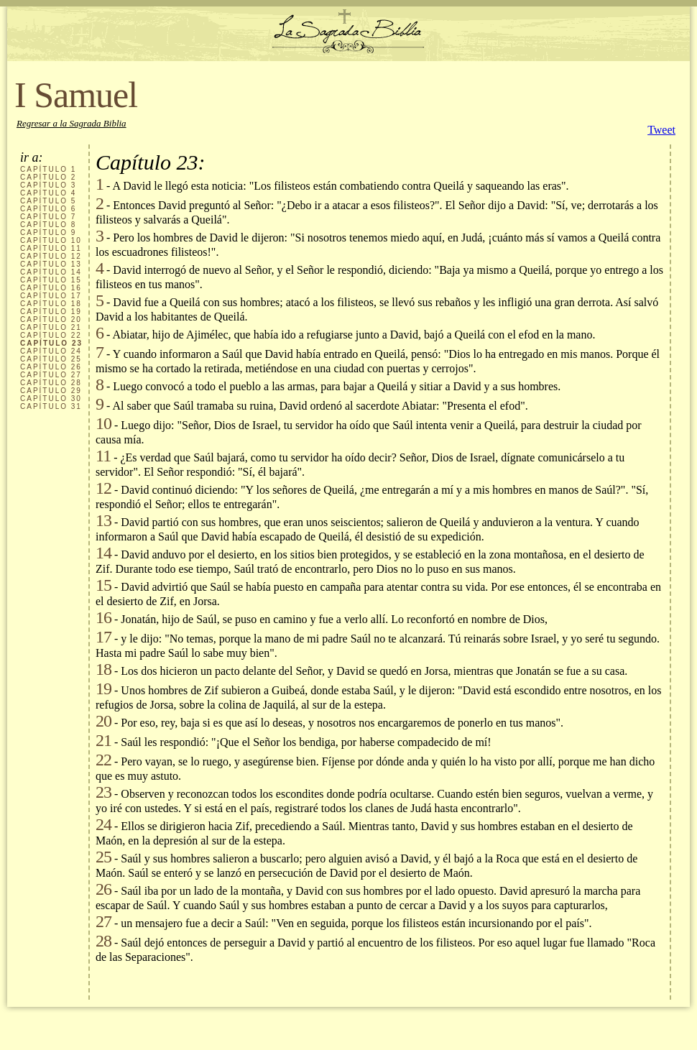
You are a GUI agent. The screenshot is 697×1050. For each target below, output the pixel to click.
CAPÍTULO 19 (51, 312)
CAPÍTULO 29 (51, 391)
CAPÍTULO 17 (51, 296)
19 (103, 688)
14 (103, 552)
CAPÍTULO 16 (51, 288)
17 (103, 636)
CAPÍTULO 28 (51, 383)
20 (103, 720)
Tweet (661, 130)
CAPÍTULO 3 (48, 185)
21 (103, 740)
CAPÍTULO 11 (51, 248)
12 (103, 488)
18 (103, 669)
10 (103, 423)
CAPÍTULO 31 (51, 406)
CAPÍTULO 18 (51, 304)
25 (103, 856)
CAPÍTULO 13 (51, 264)
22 (103, 759)
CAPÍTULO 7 (48, 217)
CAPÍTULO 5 (48, 201)
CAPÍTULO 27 (51, 375)
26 (103, 889)
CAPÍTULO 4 (48, 193)
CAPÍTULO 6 (48, 209)
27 (103, 921)
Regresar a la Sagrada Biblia (71, 123)
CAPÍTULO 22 (51, 335)
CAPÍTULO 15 (51, 280)
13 (103, 520)
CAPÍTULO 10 (51, 240)
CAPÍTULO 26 (51, 367)
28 (103, 940)
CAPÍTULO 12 (51, 256)
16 (103, 617)
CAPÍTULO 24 (51, 351)
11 (103, 455)
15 (103, 585)
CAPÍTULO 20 (51, 319)
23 (103, 792)
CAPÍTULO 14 (51, 272)
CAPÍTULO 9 (48, 232)
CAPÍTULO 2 (48, 177)
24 (103, 824)
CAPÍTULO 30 (51, 398)
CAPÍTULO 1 (48, 169)
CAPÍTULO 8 (48, 225)
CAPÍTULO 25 (51, 359)
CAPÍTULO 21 (51, 327)
